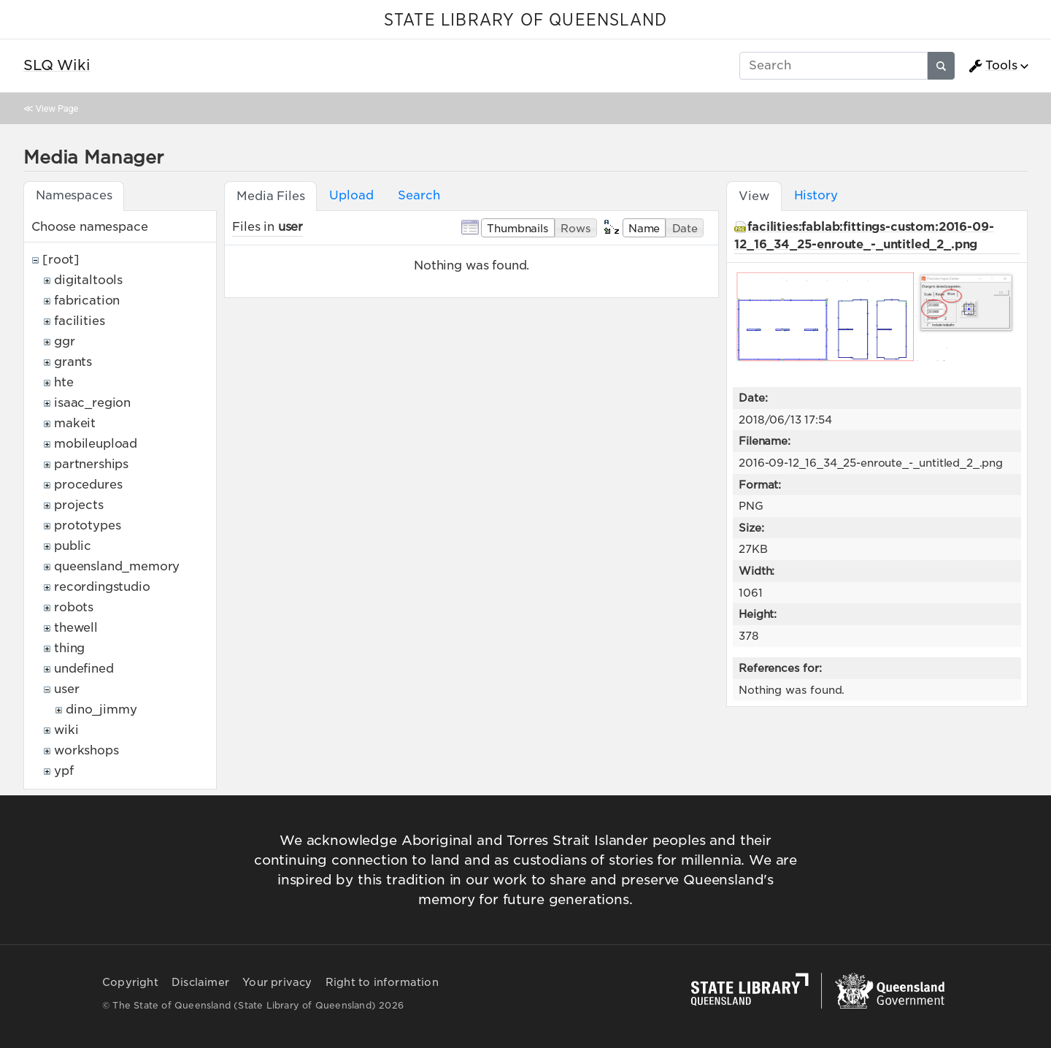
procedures (88, 485)
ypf (64, 771)
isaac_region (92, 403)
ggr (64, 341)
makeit (75, 423)
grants (73, 362)
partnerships (91, 464)
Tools (993, 65)
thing (69, 648)
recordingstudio (102, 587)
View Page (57, 108)
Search (418, 195)
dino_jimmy (101, 709)
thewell (76, 628)
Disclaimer (200, 982)
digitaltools (88, 280)
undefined (84, 669)
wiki (66, 730)
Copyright (130, 982)
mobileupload (95, 444)
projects (79, 505)
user (66, 689)
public (72, 546)
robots (73, 607)
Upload (351, 195)
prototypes (87, 525)
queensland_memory (117, 566)
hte (64, 382)
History (816, 195)
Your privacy (277, 982)
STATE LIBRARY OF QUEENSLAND (525, 20)
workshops (86, 750)
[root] (61, 260)
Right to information (382, 982)
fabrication (87, 300)
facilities (79, 321)
